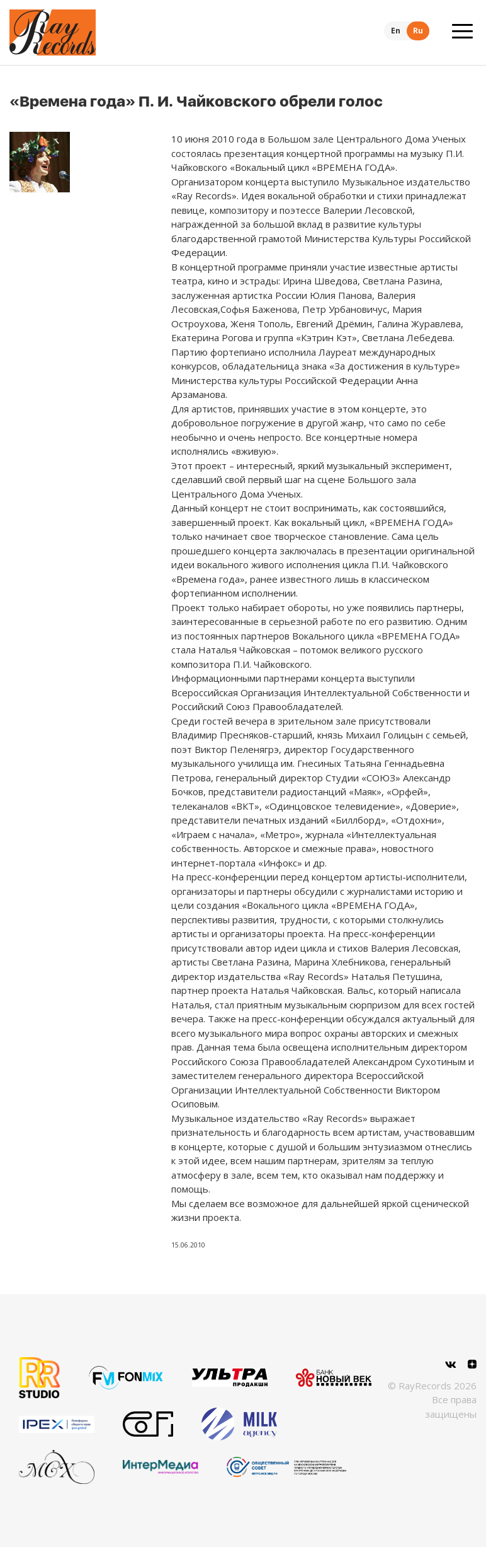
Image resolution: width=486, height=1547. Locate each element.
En (395, 30)
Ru (418, 30)
